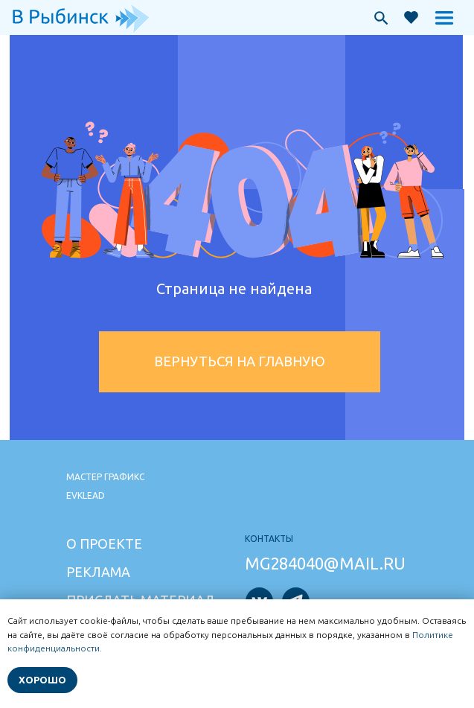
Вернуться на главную (239, 361)
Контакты (269, 538)
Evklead (85, 495)
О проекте (104, 543)
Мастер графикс (105, 477)
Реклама (98, 571)
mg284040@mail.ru (325, 563)
